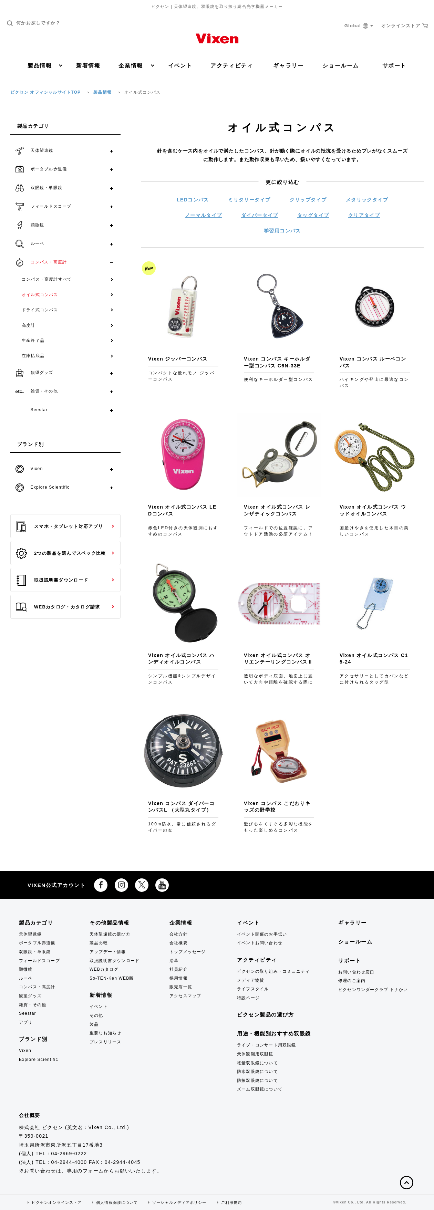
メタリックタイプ (367, 199)
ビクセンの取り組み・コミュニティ (273, 971)
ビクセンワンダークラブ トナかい (373, 989)
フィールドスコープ (39, 960)
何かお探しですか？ (34, 23)
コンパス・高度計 (37, 986)
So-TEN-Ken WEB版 (112, 978)
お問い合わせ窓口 (356, 972)
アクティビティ (231, 66)
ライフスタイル (253, 989)
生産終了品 (33, 340)
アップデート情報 (108, 951)
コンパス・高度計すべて (47, 279)
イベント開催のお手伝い (262, 934)
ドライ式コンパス (40, 309)
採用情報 (178, 978)
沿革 (173, 960)
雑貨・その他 (32, 1004)
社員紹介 (178, 969)
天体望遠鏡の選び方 (110, 934)
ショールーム (340, 66)
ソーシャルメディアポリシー (179, 1202)
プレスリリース (105, 1042)
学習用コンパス (282, 230)
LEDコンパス (193, 199)
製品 (94, 1024)
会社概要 (178, 942)
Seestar (27, 1013)
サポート (394, 66)
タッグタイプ (313, 215)
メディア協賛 (250, 980)
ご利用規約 (231, 1202)
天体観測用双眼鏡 (255, 1054)
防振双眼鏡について (257, 1080)
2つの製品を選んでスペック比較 (61, 553)
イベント (180, 66)
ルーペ (26, 978)
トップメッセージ (187, 951)
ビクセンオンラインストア (57, 1202)
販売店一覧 (180, 986)
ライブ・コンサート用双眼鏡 (266, 1045)
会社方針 (178, 934)
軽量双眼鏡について (257, 1063)
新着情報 (88, 66)
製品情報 (45, 66)
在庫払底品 (33, 355)
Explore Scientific (38, 1059)
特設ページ (248, 997)
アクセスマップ (185, 995)
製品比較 (99, 942)
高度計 (28, 325)
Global (358, 26)
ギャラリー (288, 66)
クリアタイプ (364, 215)
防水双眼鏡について (257, 1071)
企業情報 (136, 66)
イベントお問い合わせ (259, 942)
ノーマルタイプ (203, 215)
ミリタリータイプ (249, 199)
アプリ (26, 1022)
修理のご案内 (351, 980)
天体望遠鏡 (30, 934)
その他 (96, 1015)
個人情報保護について (117, 1202)
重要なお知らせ (105, 1033)
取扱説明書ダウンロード (52, 580)
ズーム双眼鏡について (259, 1089)
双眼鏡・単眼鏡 (35, 951)
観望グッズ (30, 995)
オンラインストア (404, 26)
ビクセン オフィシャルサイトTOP (45, 92)
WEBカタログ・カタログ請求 (58, 607)
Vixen (25, 1050)
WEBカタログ (104, 969)
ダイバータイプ (259, 215)
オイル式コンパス (40, 294)
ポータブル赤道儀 (37, 942)
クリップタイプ (308, 199)
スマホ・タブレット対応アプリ (59, 526)
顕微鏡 (26, 969)
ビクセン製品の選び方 (265, 1015)
